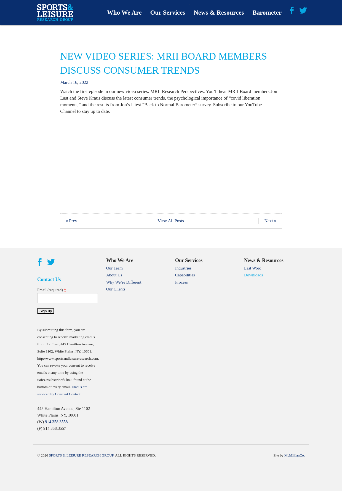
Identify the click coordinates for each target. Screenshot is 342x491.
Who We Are (124, 12)
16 (75, 82)
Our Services (167, 12)
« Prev (71, 220)
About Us (114, 275)
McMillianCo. (294, 455)
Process (181, 282)
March (66, 82)
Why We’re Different (123, 282)
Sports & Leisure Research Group (81, 455)
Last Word (252, 268)
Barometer (267, 12)
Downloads (253, 275)
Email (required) (51, 290)
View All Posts (171, 220)
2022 (83, 82)
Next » (270, 220)
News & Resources (219, 12)
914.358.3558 (56, 422)
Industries (183, 268)
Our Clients (115, 289)
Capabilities (185, 275)
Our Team (114, 268)
